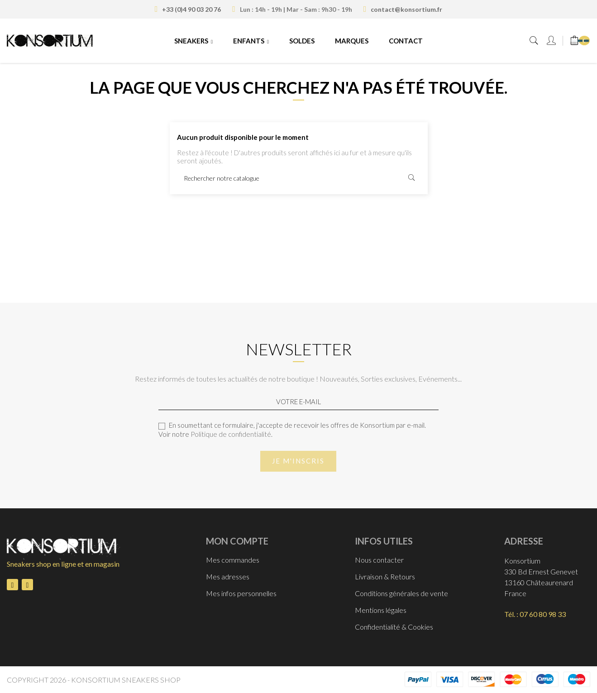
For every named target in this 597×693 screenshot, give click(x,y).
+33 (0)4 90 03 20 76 (191, 9)
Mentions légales (380, 610)
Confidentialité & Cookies (394, 626)
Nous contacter (379, 559)
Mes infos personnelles (241, 593)
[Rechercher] (298, 178)
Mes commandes (232, 559)
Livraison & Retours (385, 576)
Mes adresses (227, 576)
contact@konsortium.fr (406, 9)
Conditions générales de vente (401, 593)
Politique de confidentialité (231, 434)
